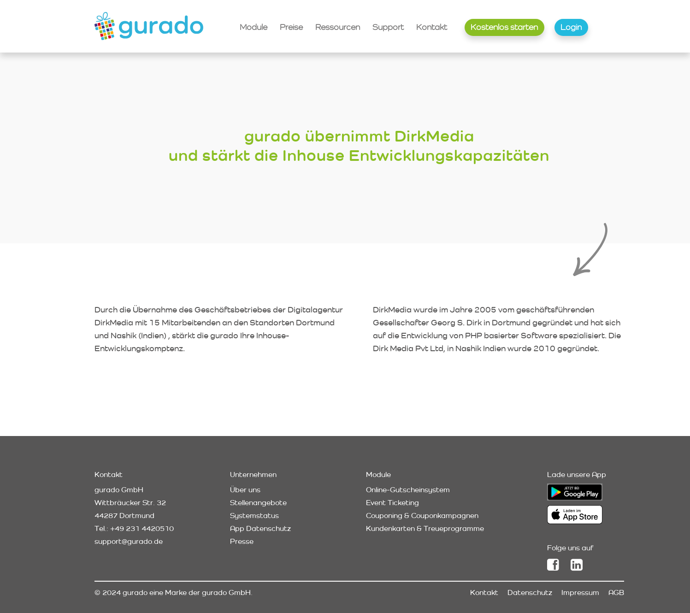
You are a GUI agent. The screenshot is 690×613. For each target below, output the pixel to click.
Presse (242, 541)
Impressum (580, 592)
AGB (616, 592)
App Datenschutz (260, 528)
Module (253, 27)
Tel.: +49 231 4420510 (134, 528)
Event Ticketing (392, 502)
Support (388, 27)
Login (571, 27)
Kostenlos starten (504, 27)
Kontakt (431, 27)
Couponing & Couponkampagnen (422, 515)
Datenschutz (529, 592)
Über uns (245, 489)
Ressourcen (337, 27)
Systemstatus (254, 515)
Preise (291, 27)
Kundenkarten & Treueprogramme (425, 528)
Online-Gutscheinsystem (408, 489)
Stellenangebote (258, 502)
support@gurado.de (128, 541)
